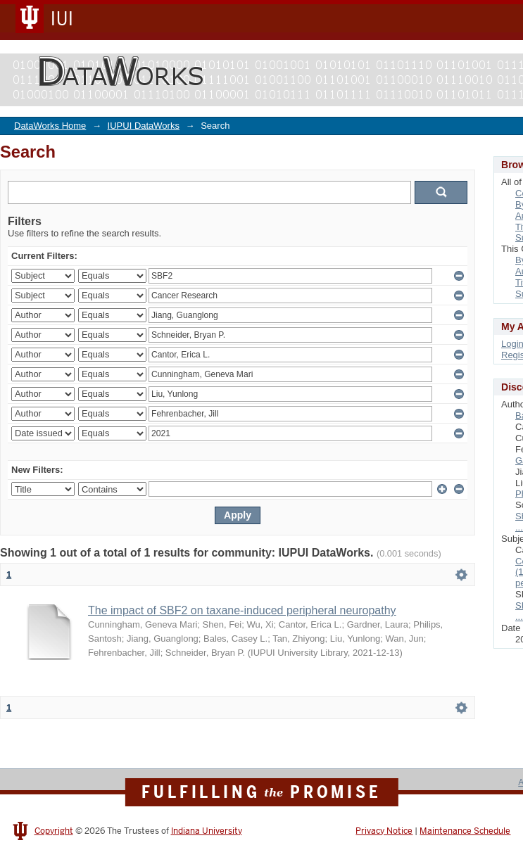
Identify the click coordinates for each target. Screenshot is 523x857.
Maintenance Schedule (465, 831)
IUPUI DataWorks (143, 125)
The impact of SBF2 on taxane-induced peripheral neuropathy (242, 610)
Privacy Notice (383, 831)
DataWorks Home (50, 125)
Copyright (53, 831)
